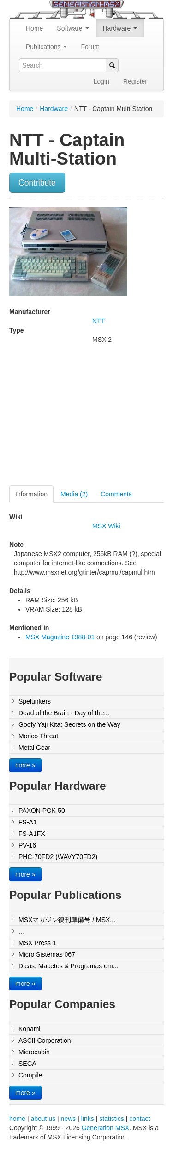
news (68, 1118)
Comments (116, 494)
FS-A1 (27, 822)
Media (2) (74, 494)
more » (25, 765)
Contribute (37, 182)
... (21, 931)
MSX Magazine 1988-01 (60, 637)
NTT (98, 321)
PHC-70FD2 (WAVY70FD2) (57, 856)
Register (135, 81)
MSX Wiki (106, 526)
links (87, 1118)
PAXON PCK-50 (41, 810)
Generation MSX (106, 1128)
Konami (29, 1029)
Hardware (120, 28)
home (17, 1118)
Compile (30, 1075)
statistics (111, 1118)
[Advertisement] (86, 418)
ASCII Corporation (44, 1040)
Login (101, 81)
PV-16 (27, 845)
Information (31, 494)
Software (73, 28)
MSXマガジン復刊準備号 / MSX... (66, 919)
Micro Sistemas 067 (46, 954)
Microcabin (34, 1052)
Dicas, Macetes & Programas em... (68, 966)
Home (34, 28)
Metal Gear (34, 747)
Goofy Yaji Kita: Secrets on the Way (69, 724)
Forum (90, 46)
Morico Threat (38, 736)
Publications (46, 46)
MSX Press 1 (37, 943)
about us (42, 1118)
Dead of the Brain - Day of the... (63, 713)
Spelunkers (34, 701)
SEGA (27, 1063)
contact (139, 1118)
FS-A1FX (31, 833)
